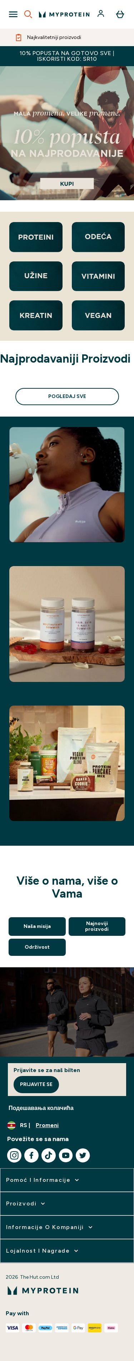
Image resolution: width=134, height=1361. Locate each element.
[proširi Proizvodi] (26, 1203)
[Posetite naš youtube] (66, 1155)
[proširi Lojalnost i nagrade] (43, 1251)
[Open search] (28, 14)
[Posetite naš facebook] (31, 1155)
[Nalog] (101, 14)
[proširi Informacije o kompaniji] (50, 1227)
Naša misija (37, 926)
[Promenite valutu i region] (67, 1125)
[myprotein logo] (64, 14)
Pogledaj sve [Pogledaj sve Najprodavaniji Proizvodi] (67, 396)
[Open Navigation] (13, 14)
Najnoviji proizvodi (97, 926)
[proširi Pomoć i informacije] (43, 1180)
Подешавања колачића (41, 1108)
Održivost (37, 947)
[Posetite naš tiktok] (48, 1155)
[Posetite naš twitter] (83, 1155)
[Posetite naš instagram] (14, 1155)
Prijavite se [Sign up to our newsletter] (36, 1084)
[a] (67, 133)
